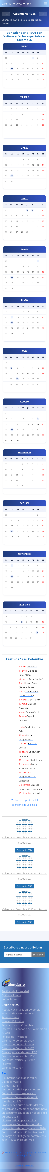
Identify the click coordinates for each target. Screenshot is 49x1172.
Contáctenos (9, 999)
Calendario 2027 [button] (24, 922)
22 (12, 176)
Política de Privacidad (15, 1036)
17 (12, 277)
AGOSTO (24, 401)
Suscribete (38, 954)
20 (17, 379)
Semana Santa (10, 1017)
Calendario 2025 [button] (24, 886)
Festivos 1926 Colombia (24, 659)
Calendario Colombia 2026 (18, 1044)
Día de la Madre (11, 1081)
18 (12, 531)
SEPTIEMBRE (24, 452)
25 (37, 632)
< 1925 (5, 14)
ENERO (24, 46)
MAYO (24, 249)
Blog (5, 1073)
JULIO (24, 350)
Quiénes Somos (11, 995)
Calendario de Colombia (16, 3)
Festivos (6, 1064)
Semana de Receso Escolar (18, 1013)
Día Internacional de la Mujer (19, 1078)
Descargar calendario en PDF (19, 1052)
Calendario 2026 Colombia (24, 1166)
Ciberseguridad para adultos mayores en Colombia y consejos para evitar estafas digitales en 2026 (24, 1124)
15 (12, 576)
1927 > (43, 14)
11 (12, 69)
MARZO (24, 147)
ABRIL (24, 198)
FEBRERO (24, 97)
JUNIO (24, 300)
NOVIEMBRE (24, 554)
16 (12, 429)
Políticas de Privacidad (15, 991)
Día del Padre (10, 1085)
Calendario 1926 (24, 13)
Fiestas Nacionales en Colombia (21, 1009)
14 (12, 322)
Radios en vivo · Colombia (17, 1025)
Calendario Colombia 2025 (18, 1040)
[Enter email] (18, 954)
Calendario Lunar (12, 1067)
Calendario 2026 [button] (24, 850)
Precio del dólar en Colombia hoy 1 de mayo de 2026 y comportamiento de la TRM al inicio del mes (24, 1136)
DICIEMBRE (24, 604)
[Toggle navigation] (45, 4)
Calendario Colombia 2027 (18, 1048)
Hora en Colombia (13, 1021)
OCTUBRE (24, 503)
